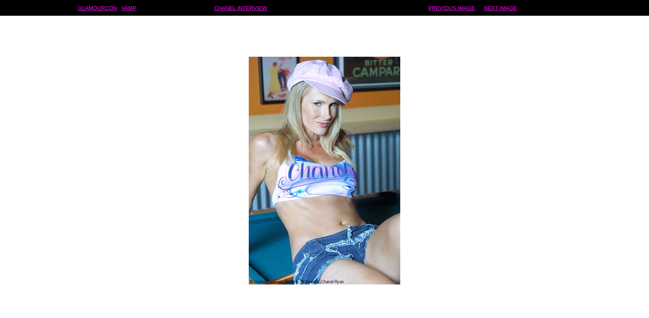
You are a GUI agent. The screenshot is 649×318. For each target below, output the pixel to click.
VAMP (129, 8)
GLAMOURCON (97, 8)
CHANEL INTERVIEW (240, 8)
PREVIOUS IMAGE (451, 8)
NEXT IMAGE (500, 8)
